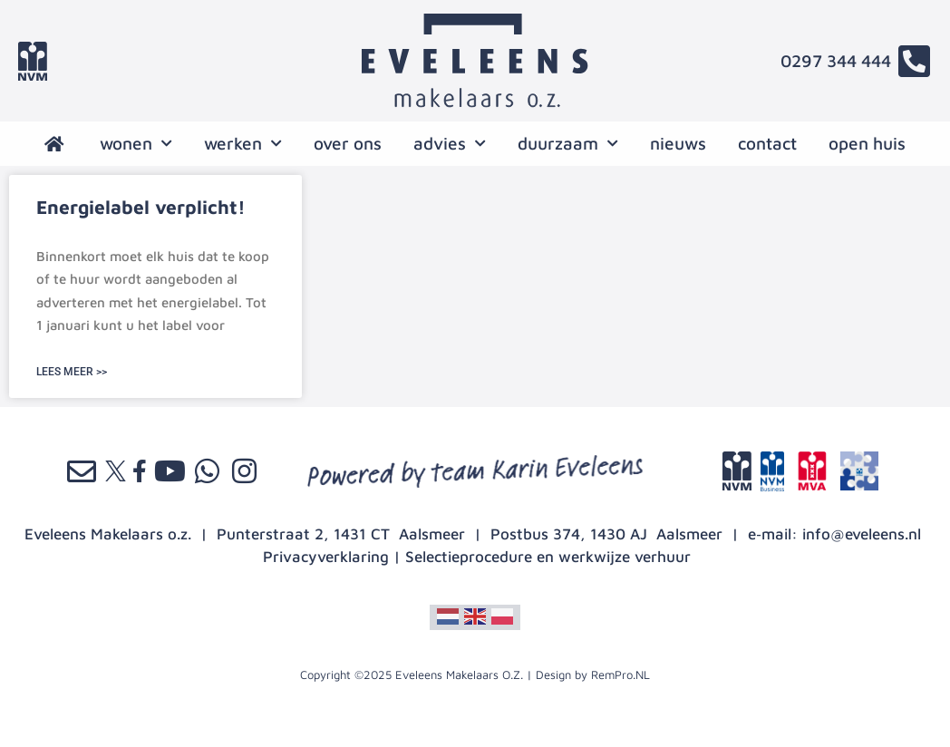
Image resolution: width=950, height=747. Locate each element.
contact (767, 143)
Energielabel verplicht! (141, 207)
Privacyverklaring (326, 557)
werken (243, 144)
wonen (136, 144)
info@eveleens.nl (861, 534)
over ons (348, 143)
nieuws (678, 143)
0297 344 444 (835, 61)
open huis (867, 143)
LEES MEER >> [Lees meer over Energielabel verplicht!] (71, 371)
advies (449, 144)
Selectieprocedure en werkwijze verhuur (548, 557)
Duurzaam (568, 144)
